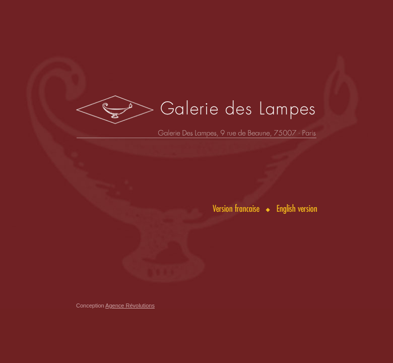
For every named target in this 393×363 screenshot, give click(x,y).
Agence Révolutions (130, 305)
